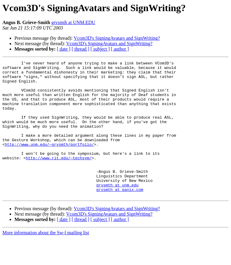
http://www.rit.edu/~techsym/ (58, 177)
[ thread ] (80, 48)
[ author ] (120, 48)
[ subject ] (100, 48)
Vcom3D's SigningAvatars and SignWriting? (117, 38)
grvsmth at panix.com (119, 215)
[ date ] (63, 48)
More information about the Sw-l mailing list (45, 259)
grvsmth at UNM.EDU (73, 22)
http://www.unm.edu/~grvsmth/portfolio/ (49, 161)
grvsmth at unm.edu (117, 210)
